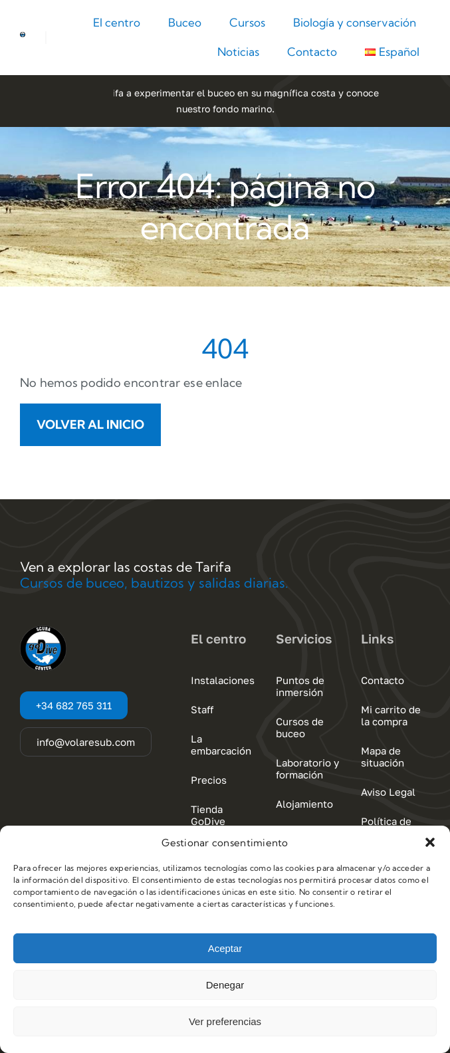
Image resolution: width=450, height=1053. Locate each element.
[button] (430, 842)
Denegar (225, 985)
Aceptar (225, 948)
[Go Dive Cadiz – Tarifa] (22, 37)
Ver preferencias (225, 1021)
